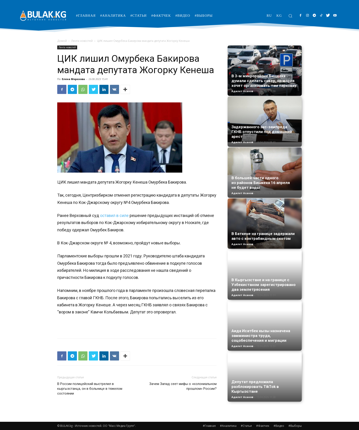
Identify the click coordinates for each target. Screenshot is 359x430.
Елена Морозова (73, 79)
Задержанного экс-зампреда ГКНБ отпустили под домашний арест (261, 132)
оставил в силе (115, 215)
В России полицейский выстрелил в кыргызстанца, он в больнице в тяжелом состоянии (89, 388)
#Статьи (246, 426)
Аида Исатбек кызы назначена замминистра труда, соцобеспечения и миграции (260, 336)
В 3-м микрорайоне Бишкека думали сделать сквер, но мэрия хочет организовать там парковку (263, 81)
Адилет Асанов (242, 91)
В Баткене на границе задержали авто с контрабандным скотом (263, 236)
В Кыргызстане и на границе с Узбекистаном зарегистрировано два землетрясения (263, 285)
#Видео (279, 426)
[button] (290, 16)
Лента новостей (82, 41)
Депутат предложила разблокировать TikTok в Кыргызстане (255, 386)
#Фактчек (262, 426)
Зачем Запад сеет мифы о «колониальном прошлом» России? (183, 386)
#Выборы (295, 426)
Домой (62, 41)
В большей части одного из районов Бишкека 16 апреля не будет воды (260, 183)
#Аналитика (228, 426)
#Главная (209, 426)
